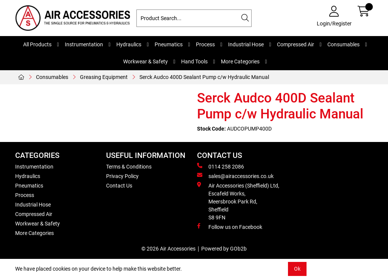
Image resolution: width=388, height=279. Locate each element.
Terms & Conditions (129, 167)
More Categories (240, 61)
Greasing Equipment (104, 77)
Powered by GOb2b (224, 249)
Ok (297, 269)
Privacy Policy (122, 176)
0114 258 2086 (220, 166)
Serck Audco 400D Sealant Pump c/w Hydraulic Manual (204, 77)
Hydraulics (128, 44)
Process (205, 44)
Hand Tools (194, 61)
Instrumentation (84, 44)
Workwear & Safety (145, 61)
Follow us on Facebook (229, 226)
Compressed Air (295, 44)
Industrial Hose (246, 44)
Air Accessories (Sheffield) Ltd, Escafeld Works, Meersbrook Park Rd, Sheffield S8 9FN (238, 201)
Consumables (343, 44)
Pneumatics (169, 44)
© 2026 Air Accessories (168, 249)
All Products (37, 44)
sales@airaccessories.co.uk (235, 175)
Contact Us (119, 186)
